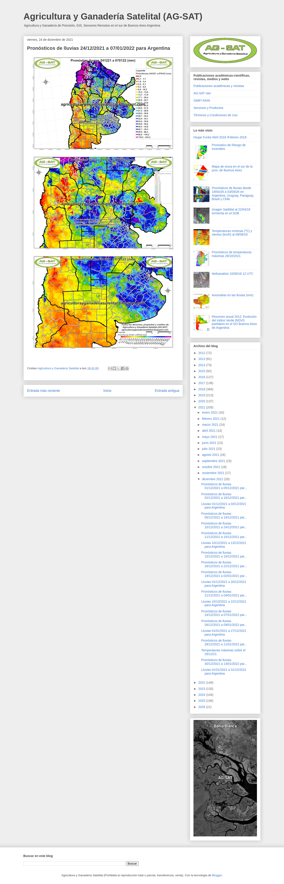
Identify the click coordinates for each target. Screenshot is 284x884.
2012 (202, 353)
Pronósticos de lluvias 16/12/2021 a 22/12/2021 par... (224, 564)
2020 (202, 401)
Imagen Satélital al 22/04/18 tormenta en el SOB (231, 211)
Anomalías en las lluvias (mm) (232, 295)
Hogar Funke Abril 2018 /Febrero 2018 (220, 137)
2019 (202, 395)
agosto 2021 (211, 455)
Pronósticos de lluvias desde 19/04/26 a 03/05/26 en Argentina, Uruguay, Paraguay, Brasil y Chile (233, 193)
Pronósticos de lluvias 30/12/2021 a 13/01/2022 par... (224, 661)
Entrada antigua (167, 391)
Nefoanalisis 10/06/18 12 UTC (232, 273)
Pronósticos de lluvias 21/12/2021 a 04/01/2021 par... (224, 593)
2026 (202, 707)
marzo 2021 (210, 424)
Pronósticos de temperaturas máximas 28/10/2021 (232, 254)
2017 (202, 383)
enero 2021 (210, 412)
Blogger (217, 875)
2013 (202, 359)
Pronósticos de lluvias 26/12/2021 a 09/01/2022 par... (224, 623)
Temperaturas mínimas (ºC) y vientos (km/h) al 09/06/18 (232, 232)
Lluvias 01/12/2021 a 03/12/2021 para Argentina (223, 505)
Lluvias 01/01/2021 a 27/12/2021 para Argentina (223, 632)
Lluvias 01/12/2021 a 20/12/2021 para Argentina (223, 583)
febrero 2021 (211, 418)
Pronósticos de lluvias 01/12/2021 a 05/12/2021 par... (224, 486)
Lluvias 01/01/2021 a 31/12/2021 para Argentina (223, 671)
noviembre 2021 (213, 473)
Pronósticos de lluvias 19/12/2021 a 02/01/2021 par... (224, 574)
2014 (202, 365)
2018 (202, 389)
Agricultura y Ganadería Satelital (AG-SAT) (113, 16)
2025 (202, 700)
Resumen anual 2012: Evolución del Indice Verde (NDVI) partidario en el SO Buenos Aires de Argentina (234, 322)
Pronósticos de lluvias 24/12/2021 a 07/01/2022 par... (224, 613)
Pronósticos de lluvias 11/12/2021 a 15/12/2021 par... (224, 535)
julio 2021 (209, 449)
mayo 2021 (210, 437)
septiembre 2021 (214, 461)
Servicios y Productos (208, 108)
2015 (202, 371)
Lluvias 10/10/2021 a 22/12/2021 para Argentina (223, 603)
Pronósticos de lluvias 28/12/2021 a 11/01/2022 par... (224, 642)
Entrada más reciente (43, 391)
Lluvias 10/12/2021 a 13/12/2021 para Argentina (223, 544)
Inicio (107, 391)
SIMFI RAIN (201, 100)
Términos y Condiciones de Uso (215, 115)
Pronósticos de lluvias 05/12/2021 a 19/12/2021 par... (224, 515)
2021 (202, 407)
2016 (202, 377)
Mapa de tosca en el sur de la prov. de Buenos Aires (232, 168)
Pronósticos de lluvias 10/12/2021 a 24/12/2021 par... (224, 525)
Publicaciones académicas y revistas (218, 86)
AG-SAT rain (202, 93)
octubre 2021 (211, 467)
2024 (202, 694)
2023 (202, 689)
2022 (202, 682)
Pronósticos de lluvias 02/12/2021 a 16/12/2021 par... (224, 496)
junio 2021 (209, 443)
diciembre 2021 (213, 479)
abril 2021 (209, 430)
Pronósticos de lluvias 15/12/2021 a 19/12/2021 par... (224, 554)
